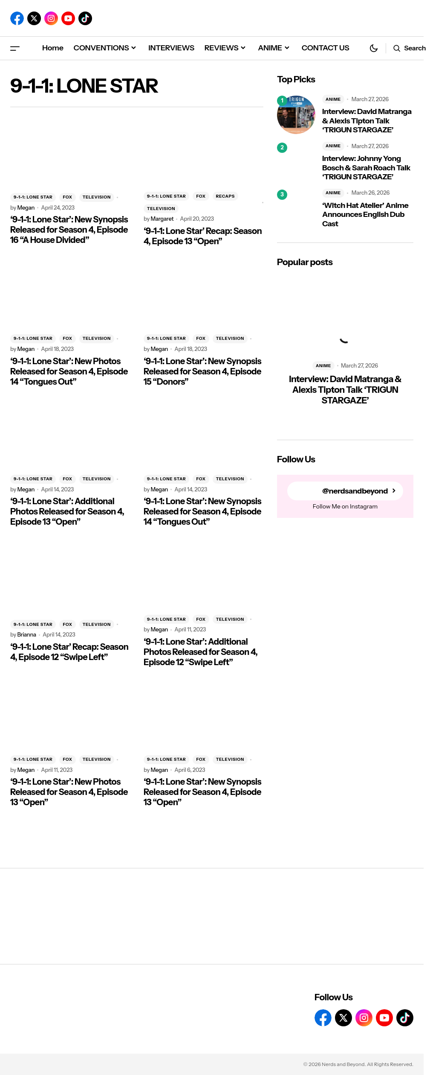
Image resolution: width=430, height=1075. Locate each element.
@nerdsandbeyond (355, 491)
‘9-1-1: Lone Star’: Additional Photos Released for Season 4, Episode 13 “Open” (67, 511)
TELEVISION (97, 197)
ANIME (333, 99)
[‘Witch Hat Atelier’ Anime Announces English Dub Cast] (296, 209)
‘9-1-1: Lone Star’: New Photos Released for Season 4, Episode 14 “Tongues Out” (69, 371)
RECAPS (225, 196)
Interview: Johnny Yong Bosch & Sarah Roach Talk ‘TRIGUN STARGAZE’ (366, 167)
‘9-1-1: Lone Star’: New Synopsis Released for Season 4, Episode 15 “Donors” (202, 371)
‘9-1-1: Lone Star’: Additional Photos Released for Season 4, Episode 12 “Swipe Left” (200, 652)
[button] (15, 48)
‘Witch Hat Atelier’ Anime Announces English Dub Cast (365, 214)
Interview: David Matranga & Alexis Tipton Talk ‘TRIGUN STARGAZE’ (367, 120)
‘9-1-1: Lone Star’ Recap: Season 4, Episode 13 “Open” (203, 236)
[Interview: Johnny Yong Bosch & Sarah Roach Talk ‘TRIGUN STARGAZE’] (296, 162)
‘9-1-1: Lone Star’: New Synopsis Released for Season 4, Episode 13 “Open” (202, 792)
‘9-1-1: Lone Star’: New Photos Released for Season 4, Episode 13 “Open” (69, 792)
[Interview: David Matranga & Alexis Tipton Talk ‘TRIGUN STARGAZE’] (296, 115)
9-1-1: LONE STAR (33, 197)
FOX (67, 197)
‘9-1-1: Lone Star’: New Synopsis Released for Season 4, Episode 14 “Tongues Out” (202, 511)
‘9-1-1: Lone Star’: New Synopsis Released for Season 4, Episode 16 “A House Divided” (69, 229)
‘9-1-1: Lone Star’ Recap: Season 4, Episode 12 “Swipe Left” (69, 652)
